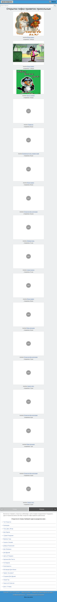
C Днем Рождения (8, 535)
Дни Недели (6, 532)
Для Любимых (7, 549)
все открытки (7, 2)
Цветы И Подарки (8, 556)
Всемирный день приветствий (30, 153)
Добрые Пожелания (8, 545)
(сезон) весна (30, 270)
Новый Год (6, 579)
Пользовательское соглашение (35, 594)
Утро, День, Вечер (8, 528)
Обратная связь (26, 592)
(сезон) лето (30, 386)
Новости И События (8, 583)
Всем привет (30, 37)
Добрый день (30, 241)
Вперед (41, 509)
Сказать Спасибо (8, 542)
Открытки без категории (30, 212)
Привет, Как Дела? (8, 573)
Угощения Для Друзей (9, 576)
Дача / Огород (7, 586)
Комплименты (7, 566)
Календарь (6, 525)
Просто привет (31, 95)
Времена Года (7, 539)
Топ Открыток (7, 522)
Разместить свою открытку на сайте (42, 592)
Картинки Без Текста (9, 559)
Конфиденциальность (19, 594)
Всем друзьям (31, 328)
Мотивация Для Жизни (9, 569)
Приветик (30, 124)
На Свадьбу (6, 562)
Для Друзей (6, 552)
